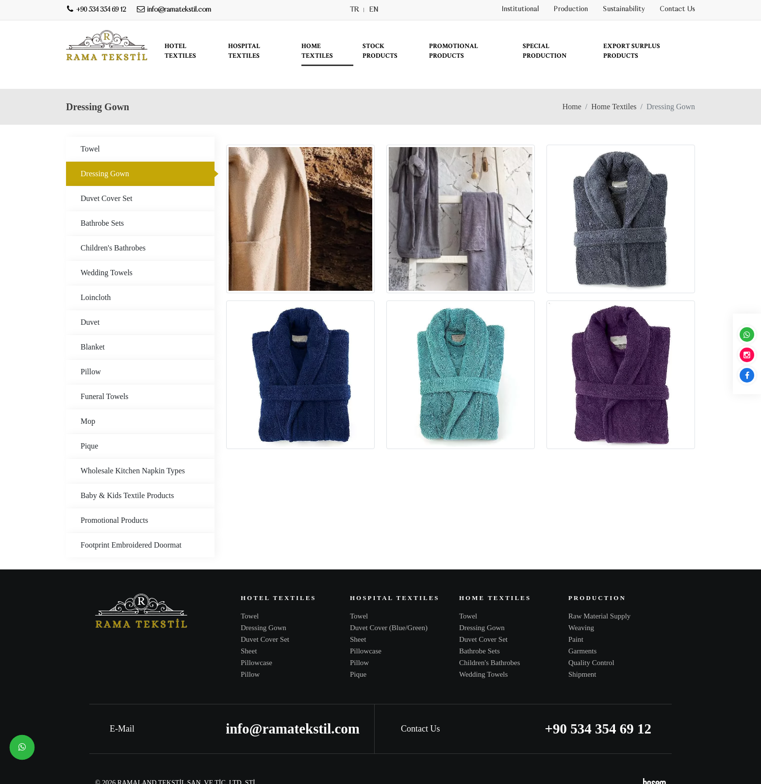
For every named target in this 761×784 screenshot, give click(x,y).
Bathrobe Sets (102, 204)
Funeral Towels (105, 378)
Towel (90, 130)
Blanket (93, 328)
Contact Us (677, 9)
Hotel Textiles (180, 51)
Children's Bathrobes (113, 229)
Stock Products (380, 51)
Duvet (90, 304)
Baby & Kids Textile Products (127, 477)
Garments (582, 632)
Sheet (249, 632)
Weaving (581, 609)
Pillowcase (256, 644)
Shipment (582, 656)
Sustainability (624, 9)
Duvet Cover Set (106, 180)
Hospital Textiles (244, 51)
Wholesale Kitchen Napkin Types (133, 452)
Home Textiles (317, 51)
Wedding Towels (106, 254)
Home (571, 88)
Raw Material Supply (599, 597)
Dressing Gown (105, 155)
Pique (89, 427)
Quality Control (591, 644)
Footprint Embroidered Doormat (131, 526)
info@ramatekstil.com (293, 710)
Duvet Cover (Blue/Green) (389, 609)
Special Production (545, 51)
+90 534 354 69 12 (598, 710)
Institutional (520, 9)
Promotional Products (453, 51)
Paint (575, 621)
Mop (88, 403)
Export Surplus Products (631, 51)
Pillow (91, 353)
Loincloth (96, 279)
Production (571, 9)
